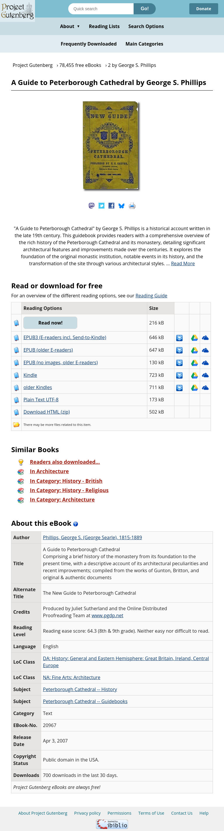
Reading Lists (104, 26)
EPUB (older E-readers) (48, 350)
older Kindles (37, 387)
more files (52, 424)
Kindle (30, 375)
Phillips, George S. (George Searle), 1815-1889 (92, 537)
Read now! (50, 323)
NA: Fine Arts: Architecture (71, 677)
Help (204, 813)
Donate (203, 8)
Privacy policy (87, 813)
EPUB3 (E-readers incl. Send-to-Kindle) (64, 337)
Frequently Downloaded (89, 44)
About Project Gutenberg (42, 813)
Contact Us (181, 813)
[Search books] (101, 8)
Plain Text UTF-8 (40, 399)
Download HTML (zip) (46, 412)
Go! (145, 8)
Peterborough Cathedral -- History (80, 689)
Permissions (120, 813)
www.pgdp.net (107, 615)
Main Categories (144, 44)
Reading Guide (151, 295)
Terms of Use (151, 813)
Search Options (146, 26)
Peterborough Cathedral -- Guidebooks (85, 701)
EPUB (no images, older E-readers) (60, 362)
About (70, 26)
